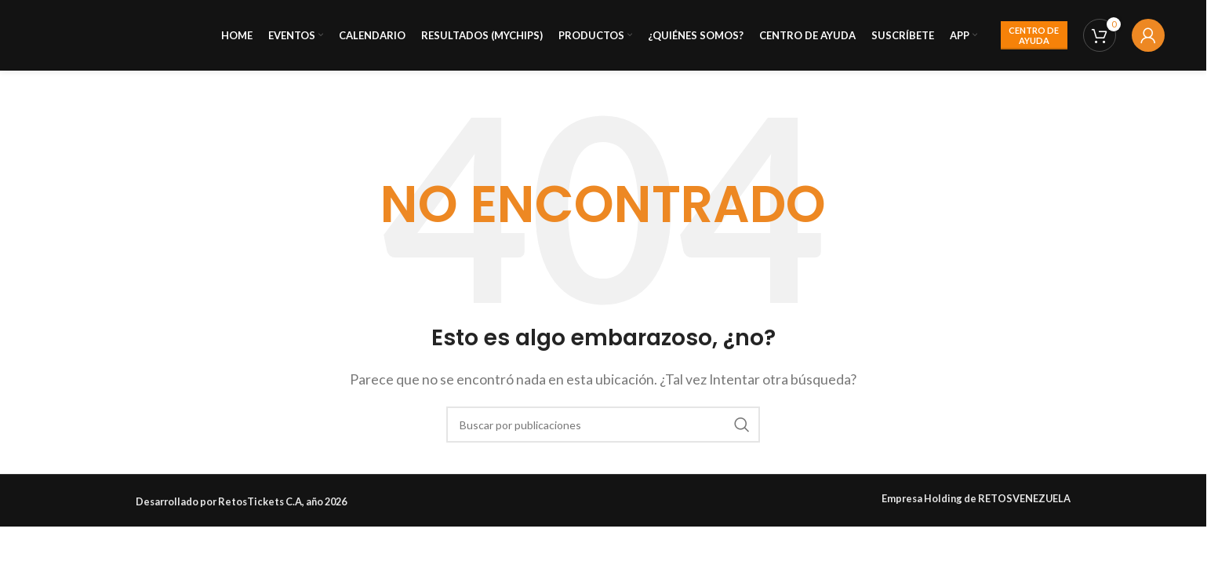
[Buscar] (603, 424)
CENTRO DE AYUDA (1034, 35)
